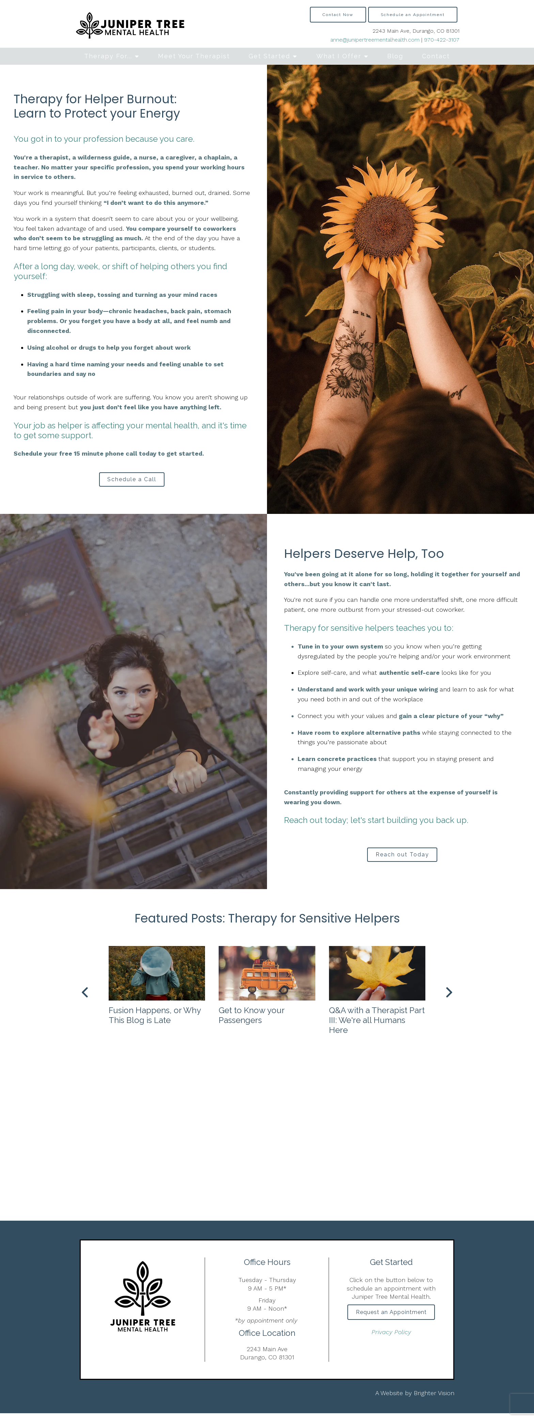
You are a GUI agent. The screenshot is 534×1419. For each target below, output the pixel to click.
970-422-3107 (441, 39)
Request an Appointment (391, 1319)
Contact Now (338, 14)
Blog (395, 56)
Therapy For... (108, 56)
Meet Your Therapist (194, 56)
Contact (436, 56)
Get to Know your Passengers (251, 1021)
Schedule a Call (131, 480)
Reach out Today (402, 859)
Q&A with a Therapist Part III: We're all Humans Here (377, 1026)
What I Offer (338, 56)
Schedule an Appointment (413, 14)
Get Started (269, 56)
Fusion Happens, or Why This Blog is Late (155, 1021)
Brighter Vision (434, 1398)
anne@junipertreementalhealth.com (375, 39)
